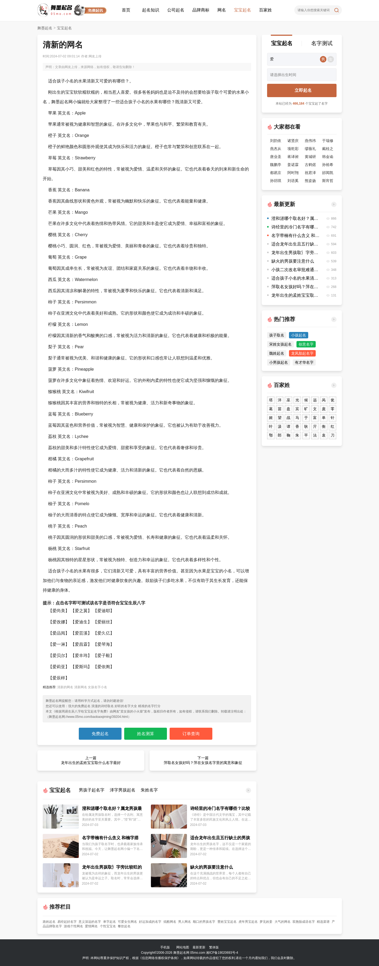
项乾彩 (293, 149)
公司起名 (175, 10)
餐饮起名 (124, 926)
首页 (126, 10)
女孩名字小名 (97, 687)
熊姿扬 (310, 181)
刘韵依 (275, 140)
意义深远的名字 (90, 922)
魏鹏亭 (275, 165)
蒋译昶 (293, 157)
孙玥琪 (275, 181)
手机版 (165, 947)
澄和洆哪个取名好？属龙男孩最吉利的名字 (112, 808)
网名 (221, 10)
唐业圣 (275, 157)
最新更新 (199, 947)
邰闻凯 (327, 173)
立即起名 (303, 90)
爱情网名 (91, 926)
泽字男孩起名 (122, 790)
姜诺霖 (293, 165)
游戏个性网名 (73, 926)
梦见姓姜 (266, 922)
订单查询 (191, 733)
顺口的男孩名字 (204, 922)
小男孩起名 (278, 362)
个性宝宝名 (108, 926)
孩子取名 (276, 335)
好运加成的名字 (150, 922)
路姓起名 (49, 922)
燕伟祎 (310, 140)
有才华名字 (304, 362)
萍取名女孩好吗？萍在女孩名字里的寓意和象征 (294, 286)
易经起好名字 (67, 922)
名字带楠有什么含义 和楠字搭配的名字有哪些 (110, 838)
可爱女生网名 (127, 922)
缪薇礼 (310, 149)
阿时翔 (293, 173)
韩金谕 (327, 157)
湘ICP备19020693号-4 (222, 953)
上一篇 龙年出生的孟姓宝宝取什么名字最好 (91, 760)
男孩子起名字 (91, 790)
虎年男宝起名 (248, 922)
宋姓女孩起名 (280, 344)
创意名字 (306, 344)
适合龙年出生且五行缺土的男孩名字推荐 (220, 838)
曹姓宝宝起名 (227, 922)
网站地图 (182, 947)
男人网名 (184, 922)
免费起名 (100, 733)
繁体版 (214, 947)
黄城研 (310, 157)
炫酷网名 (169, 922)
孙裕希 (327, 165)
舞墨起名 (44, 28)
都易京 (275, 173)
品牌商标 (200, 10)
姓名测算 (145, 733)
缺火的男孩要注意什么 (211, 867)
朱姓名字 (149, 790)
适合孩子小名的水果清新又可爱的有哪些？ (294, 278)
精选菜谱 (323, 922)
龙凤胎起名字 (302, 353)
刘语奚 (293, 181)
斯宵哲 (327, 181)
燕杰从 (275, 149)
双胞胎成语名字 (303, 922)
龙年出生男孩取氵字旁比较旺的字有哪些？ (112, 867)
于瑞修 (327, 140)
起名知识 (150, 10)
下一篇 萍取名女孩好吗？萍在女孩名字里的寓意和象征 (203, 760)
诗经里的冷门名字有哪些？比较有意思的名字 (220, 808)
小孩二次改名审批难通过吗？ (294, 269)
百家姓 (265, 10)
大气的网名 (283, 922)
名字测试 (322, 43)
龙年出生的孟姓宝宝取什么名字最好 (294, 295)
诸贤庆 (293, 140)
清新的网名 (65, 687)
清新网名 (80, 687)
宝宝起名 (242, 10)
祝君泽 (310, 173)
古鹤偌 (310, 165)
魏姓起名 (276, 353)
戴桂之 (327, 149)
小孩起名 (298, 335)
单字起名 (109, 922)
